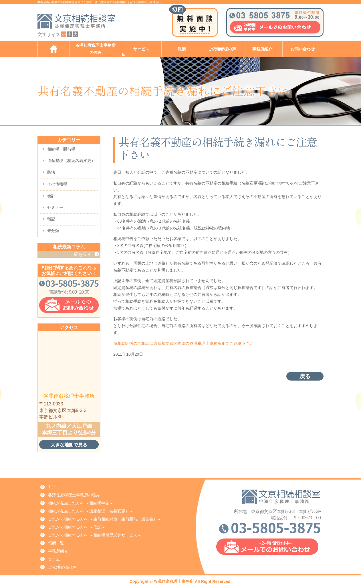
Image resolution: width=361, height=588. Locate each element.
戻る (304, 376)
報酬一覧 (56, 543)
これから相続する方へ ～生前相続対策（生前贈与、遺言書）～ (104, 519)
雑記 (51, 219)
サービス (141, 49)
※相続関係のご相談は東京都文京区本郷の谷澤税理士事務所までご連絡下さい (183, 343)
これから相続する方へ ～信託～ (76, 527)
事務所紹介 (262, 49)
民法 (51, 172)
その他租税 (57, 184)
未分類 (53, 230)
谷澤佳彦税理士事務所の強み (96, 49)
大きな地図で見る (69, 444)
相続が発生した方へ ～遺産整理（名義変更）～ (90, 511)
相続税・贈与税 (61, 149)
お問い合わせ (303, 49)
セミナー (55, 207)
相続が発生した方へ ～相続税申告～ (80, 503)
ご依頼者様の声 (222, 49)
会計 (51, 195)
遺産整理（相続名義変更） (71, 160)
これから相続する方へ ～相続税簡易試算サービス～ (94, 535)
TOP (52, 487)
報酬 (182, 49)
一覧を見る (80, 254)
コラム (54, 559)
